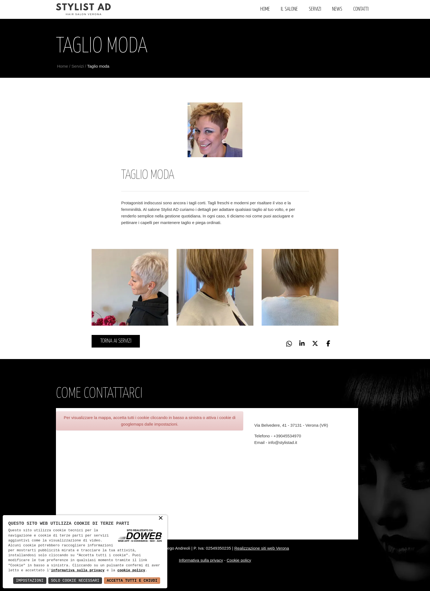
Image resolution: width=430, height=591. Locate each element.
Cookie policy (239, 560)
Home (265, 9)
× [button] (160, 518)
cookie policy (131, 570)
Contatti (361, 9)
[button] (329, 344)
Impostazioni (30, 580)
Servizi (315, 9)
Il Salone (289, 9)
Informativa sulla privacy (201, 560)
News (337, 9)
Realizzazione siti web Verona (261, 548)
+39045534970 (287, 436)
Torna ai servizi (115, 341)
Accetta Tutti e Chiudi (132, 580)
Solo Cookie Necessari (75, 580)
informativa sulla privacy (77, 570)
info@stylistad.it (282, 442)
